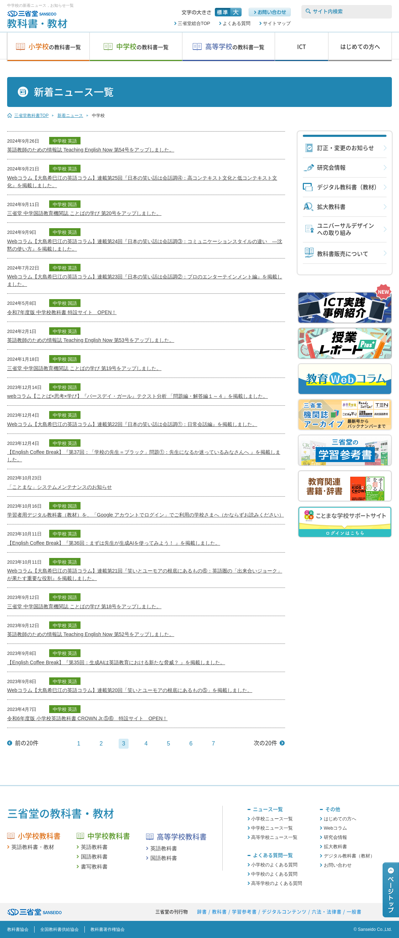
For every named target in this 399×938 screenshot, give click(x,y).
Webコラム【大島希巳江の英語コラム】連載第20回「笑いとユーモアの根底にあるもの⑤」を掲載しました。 (129, 690)
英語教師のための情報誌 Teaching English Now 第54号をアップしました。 (90, 150)
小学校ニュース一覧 (272, 818)
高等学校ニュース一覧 (274, 837)
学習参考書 (244, 911)
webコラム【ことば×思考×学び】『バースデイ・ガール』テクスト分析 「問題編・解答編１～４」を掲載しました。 (137, 396)
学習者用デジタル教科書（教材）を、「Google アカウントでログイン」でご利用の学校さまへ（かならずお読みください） (145, 515)
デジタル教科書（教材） (348, 187)
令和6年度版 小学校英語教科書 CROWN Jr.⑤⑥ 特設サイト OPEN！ (87, 718)
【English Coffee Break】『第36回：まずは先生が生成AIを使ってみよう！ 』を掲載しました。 (113, 543)
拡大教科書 (331, 207)
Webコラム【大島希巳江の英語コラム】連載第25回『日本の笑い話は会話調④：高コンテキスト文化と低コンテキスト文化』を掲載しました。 (142, 181)
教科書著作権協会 (107, 929)
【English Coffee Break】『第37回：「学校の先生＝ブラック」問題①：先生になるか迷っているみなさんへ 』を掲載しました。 (143, 455)
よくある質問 (236, 23)
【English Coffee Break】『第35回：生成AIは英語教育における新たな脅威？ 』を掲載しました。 (116, 662)
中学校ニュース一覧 (272, 828)
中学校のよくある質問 (274, 874)
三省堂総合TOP (194, 23)
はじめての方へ (340, 818)
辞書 (202, 911)
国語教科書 (94, 857)
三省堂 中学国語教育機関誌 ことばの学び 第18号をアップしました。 (84, 606)
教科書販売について (342, 254)
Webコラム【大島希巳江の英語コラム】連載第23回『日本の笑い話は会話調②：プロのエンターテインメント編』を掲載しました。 (144, 280)
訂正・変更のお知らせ (345, 148)
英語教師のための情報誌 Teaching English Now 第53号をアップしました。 (90, 340)
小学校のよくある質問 (274, 864)
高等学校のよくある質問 (276, 883)
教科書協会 (17, 929)
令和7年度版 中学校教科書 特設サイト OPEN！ (61, 312)
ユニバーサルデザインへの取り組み (345, 229)
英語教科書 (94, 847)
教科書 (219, 911)
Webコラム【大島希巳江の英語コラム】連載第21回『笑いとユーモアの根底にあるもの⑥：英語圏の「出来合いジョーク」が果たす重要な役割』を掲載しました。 (144, 574)
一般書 (354, 911)
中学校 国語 (65, 204)
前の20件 (26, 743)
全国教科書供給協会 (59, 929)
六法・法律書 (327, 911)
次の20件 (265, 743)
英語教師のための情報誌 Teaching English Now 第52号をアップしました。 (90, 634)
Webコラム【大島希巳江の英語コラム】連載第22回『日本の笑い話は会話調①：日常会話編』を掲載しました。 (132, 424)
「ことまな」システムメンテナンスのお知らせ (59, 487)
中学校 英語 (65, 141)
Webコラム (335, 828)
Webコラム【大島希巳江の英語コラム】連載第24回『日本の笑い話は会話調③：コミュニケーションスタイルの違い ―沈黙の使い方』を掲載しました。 (144, 245)
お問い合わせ (338, 865)
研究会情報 (331, 167)
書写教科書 (94, 866)
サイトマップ (277, 23)
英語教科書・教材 (32, 847)
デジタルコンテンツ (284, 911)
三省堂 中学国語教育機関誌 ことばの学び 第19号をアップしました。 (84, 368)
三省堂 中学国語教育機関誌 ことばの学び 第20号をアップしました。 (84, 213)
